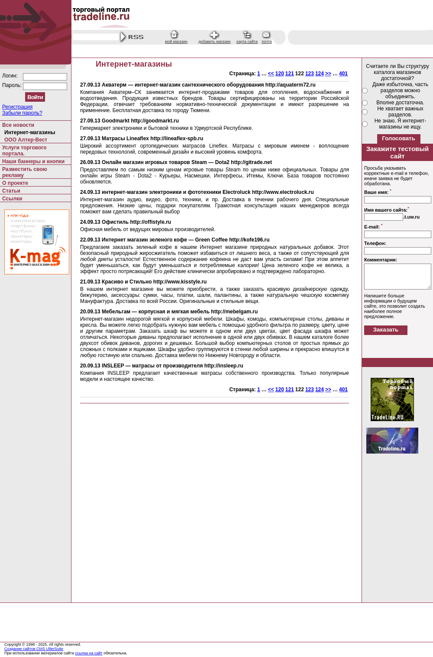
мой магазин (176, 41)
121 (289, 74)
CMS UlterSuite (49, 649)
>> (328, 74)
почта (266, 41)
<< (271, 74)
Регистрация (17, 107)
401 (343, 74)
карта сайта (247, 41)
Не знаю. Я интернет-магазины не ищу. (401, 124)
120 (279, 74)
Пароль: (12, 85)
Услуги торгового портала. (24, 151)
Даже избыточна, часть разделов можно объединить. (400, 90)
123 (309, 74)
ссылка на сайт (89, 653)
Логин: (10, 76)
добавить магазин (214, 41)
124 (319, 74)
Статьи (11, 191)
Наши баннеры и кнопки (33, 161)
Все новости (18, 125)
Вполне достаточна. (400, 103)
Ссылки (12, 199)
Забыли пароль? (22, 113)
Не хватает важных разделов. (400, 112)
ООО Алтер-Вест (25, 140)
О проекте (15, 183)
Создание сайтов (20, 649)
